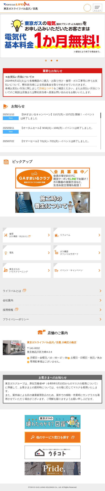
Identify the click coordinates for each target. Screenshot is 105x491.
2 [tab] (51, 60)
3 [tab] (57, 60)
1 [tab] (46, 60)
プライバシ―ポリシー (16, 319)
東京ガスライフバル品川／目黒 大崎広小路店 (51, 342)
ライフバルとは (12, 290)
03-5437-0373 (87, 8)
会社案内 (8, 300)
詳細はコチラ (46, 88)
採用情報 (8, 309)
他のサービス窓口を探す (52, 437)
